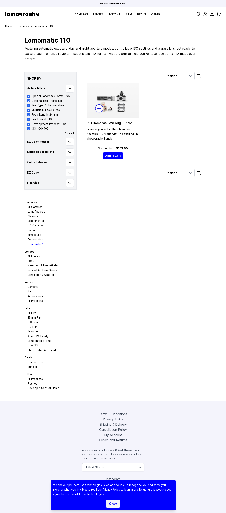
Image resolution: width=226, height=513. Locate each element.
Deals (141, 14)
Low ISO (33, 345)
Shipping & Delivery (113, 424)
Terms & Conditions (113, 414)
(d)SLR (32, 260)
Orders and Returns (113, 440)
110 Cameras (36, 225)
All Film (32, 312)
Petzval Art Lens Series (42, 270)
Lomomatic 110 (37, 244)
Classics (33, 216)
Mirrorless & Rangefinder (43, 265)
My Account (113, 435)
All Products (35, 300)
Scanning (33, 331)
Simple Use (34, 234)
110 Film (32, 326)
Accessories (35, 239)
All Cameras (35, 206)
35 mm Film (34, 317)
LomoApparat (36, 211)
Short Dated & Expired (42, 350)
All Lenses (34, 256)
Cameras (81, 14)
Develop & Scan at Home (43, 388)
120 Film (33, 322)
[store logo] (22, 14)
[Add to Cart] (113, 155)
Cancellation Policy (113, 430)
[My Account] (205, 14)
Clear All (69, 133)
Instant (114, 14)
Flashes (32, 383)
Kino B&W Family (38, 336)
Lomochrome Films (39, 340)
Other (156, 14)
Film (129, 14)
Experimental (36, 220)
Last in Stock (36, 362)
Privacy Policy (113, 419)
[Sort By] (179, 76)
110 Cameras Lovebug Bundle (109, 123)
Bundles (33, 366)
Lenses (98, 14)
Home (9, 26)
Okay (113, 504)
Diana (31, 230)
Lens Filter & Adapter (41, 274)
